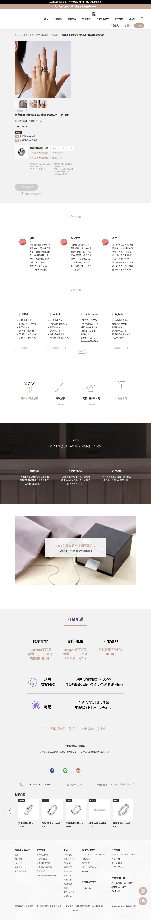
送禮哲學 (68, 880)
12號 (70, 148)
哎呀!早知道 (69, 892)
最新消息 (68, 863)
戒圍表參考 (57, 153)
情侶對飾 (86, 19)
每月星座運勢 (70, 859)
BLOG (132, 19)
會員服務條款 (98, 906)
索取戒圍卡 (45, 153)
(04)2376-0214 (117, 855)
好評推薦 (68, 871)
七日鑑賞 (39, 906)
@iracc (80, 784)
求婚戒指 (58, 19)
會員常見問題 (42, 855)
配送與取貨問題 (43, 863)
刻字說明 (34, 153)
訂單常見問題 (42, 859)
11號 (62, 148)
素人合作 (70, 906)
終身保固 (122, 398)
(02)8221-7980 (87, 855)
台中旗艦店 (117, 850)
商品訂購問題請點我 (31, 194)
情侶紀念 (68, 884)
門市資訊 (139, 26)
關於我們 (19, 906)
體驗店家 (68, 875)
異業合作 (59, 906)
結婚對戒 (72, 19)
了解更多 (60, 404)
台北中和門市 (88, 850)
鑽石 (46, 19)
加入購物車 (26, 187)
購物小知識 (41, 871)
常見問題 (29, 906)
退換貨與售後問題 (44, 867)
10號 (54, 148)
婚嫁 (66, 888)
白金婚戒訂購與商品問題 (47, 875)
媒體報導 (68, 867)
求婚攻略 (68, 896)
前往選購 (24, 348)
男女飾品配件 (102, 19)
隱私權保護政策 (83, 906)
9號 (46, 148)
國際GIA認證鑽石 (29, 398)
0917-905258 (100, 855)
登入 (115, 25)
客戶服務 (119, 19)
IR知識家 (68, 855)
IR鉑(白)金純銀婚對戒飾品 (116, 784)
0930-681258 (129, 855)
